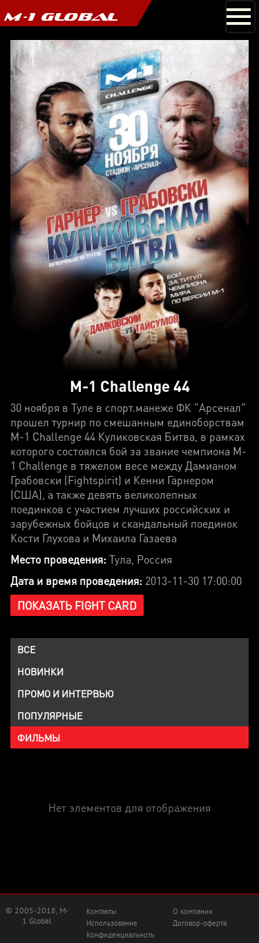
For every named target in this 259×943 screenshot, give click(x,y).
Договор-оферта (200, 923)
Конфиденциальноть (120, 935)
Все (26, 649)
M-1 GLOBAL (60, 16)
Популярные (49, 715)
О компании (193, 911)
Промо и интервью (65, 693)
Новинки (40, 671)
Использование (111, 923)
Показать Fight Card (77, 605)
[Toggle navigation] (240, 16)
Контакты (101, 911)
